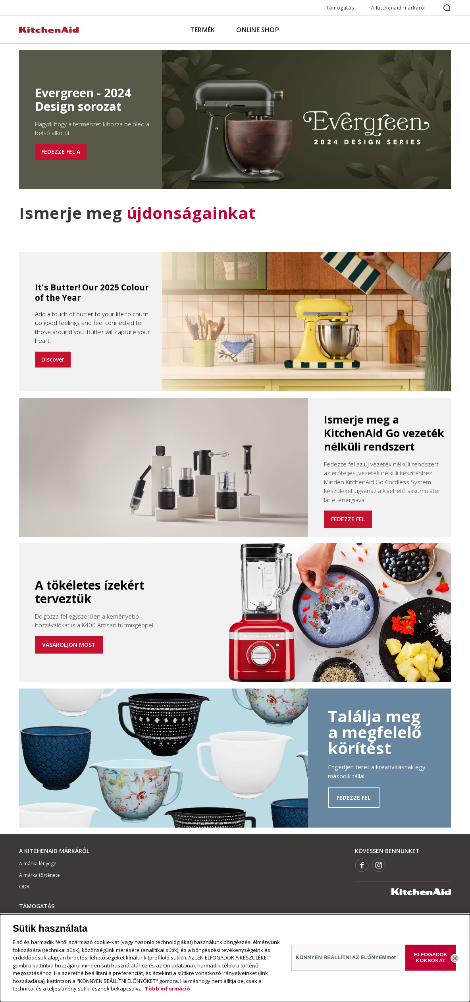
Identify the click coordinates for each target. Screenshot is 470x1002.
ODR (24, 886)
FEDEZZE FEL (348, 519)
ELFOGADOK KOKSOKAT (430, 957)
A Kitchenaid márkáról (398, 7)
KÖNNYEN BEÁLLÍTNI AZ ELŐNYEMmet (346, 957)
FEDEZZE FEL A (60, 151)
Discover (52, 359)
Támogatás (340, 7)
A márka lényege (37, 863)
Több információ (167, 988)
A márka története (39, 875)
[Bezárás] (455, 958)
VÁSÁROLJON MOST (69, 644)
